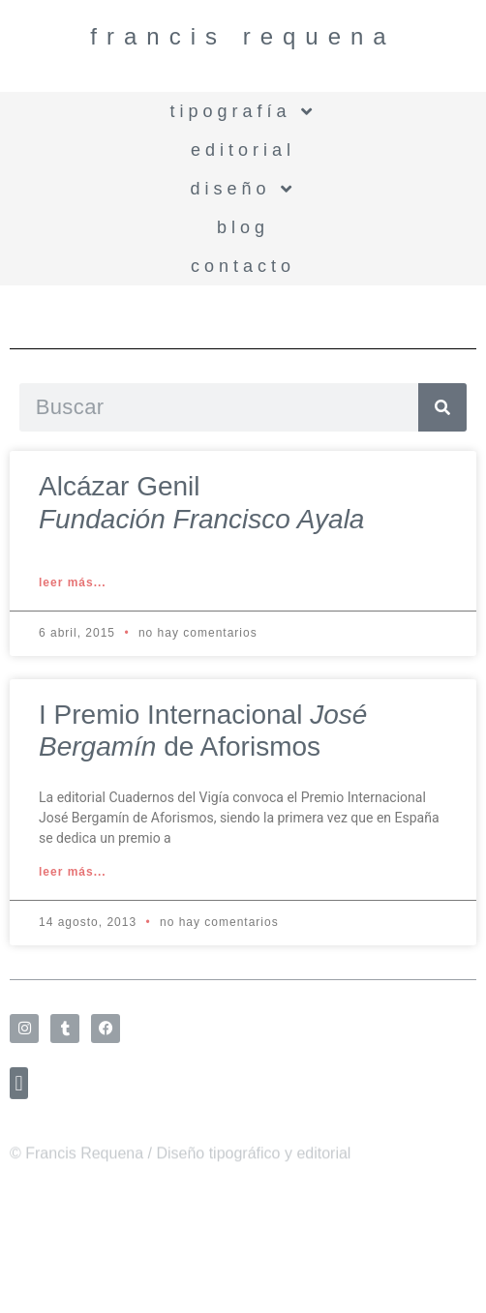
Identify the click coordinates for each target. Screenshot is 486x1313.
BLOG (243, 227)
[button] (19, 1090)
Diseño (242, 188)
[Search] (442, 407)
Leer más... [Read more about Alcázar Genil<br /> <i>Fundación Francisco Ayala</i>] (72, 582)
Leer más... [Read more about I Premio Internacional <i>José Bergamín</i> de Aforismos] (72, 872)
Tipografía (242, 111)
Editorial (243, 150)
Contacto (243, 266)
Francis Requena (242, 36)
